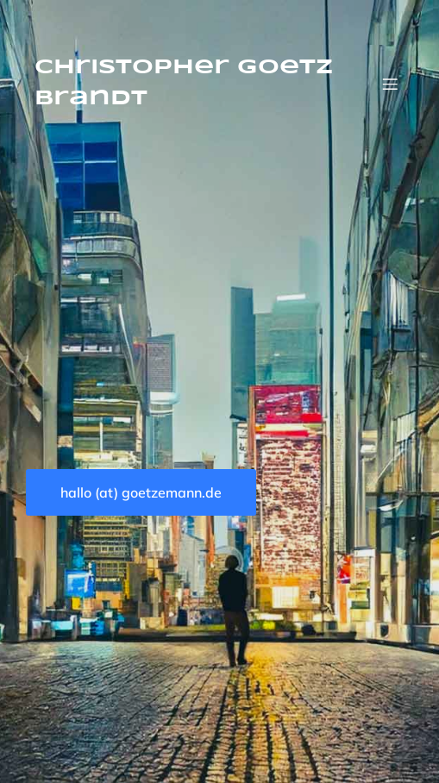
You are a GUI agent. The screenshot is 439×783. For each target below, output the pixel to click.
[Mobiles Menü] (390, 83)
